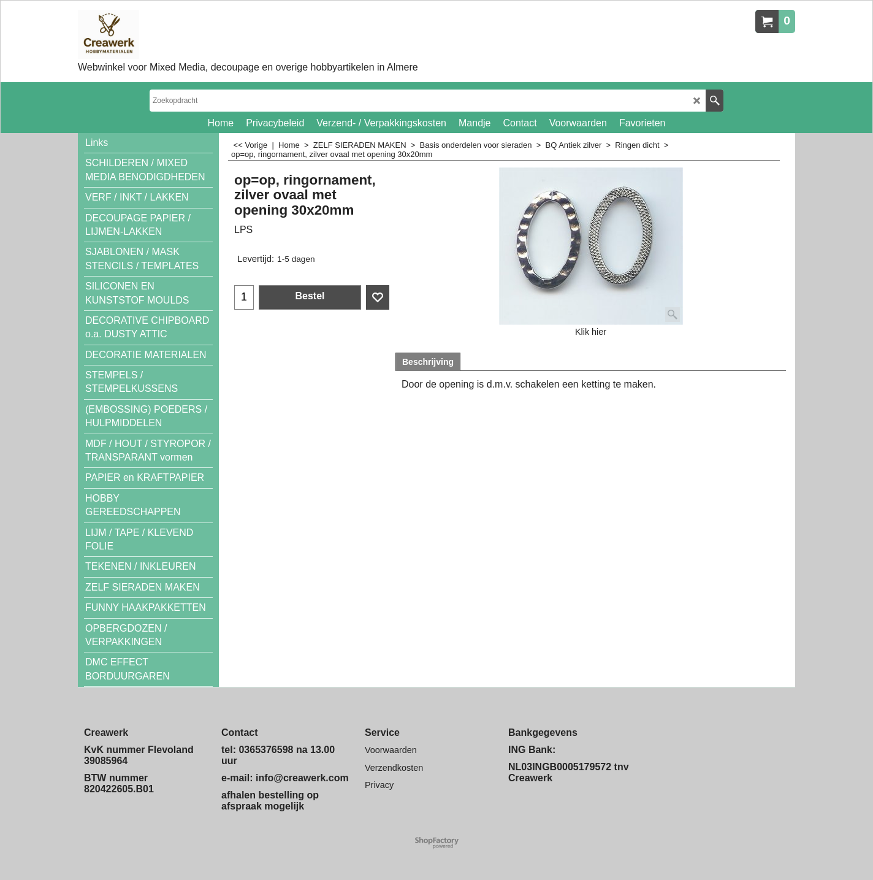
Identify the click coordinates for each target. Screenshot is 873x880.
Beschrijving (428, 362)
